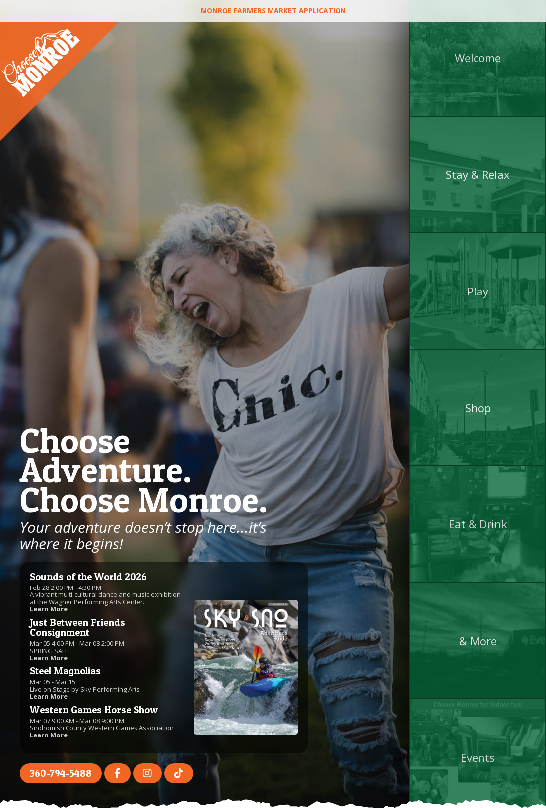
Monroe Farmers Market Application (273, 10)
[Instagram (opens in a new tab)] (147, 773)
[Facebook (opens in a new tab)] (117, 773)
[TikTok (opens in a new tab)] (178, 773)
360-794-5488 (61, 773)
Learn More (49, 608)
